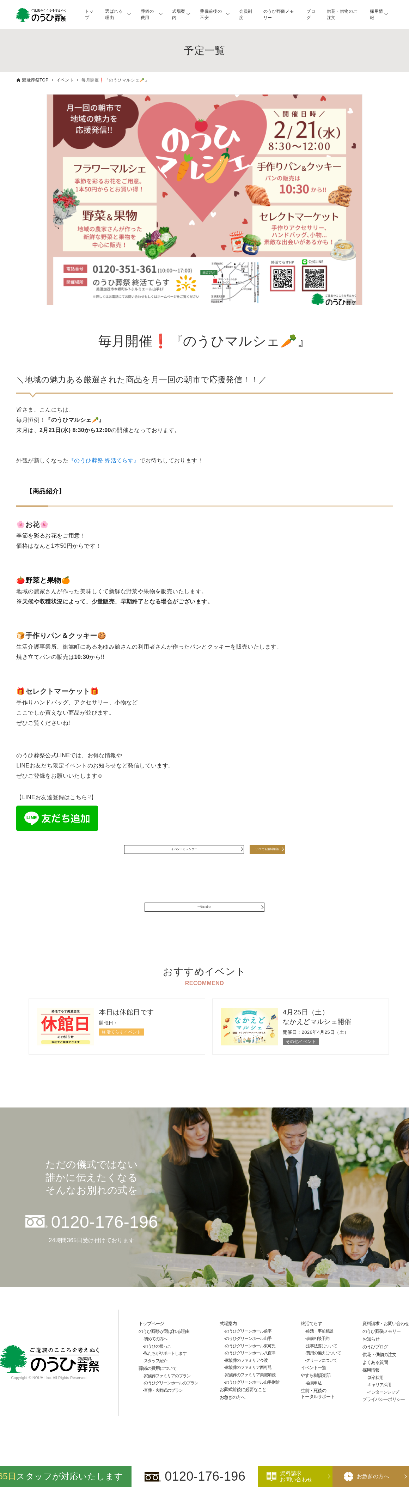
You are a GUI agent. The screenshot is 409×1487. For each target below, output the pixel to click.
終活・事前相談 (319, 1348)
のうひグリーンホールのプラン (171, 1399)
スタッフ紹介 (155, 1377)
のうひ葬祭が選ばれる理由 (164, 1348)
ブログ (310, 14)
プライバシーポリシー (383, 1416)
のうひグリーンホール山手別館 (252, 1399)
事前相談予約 (317, 1355)
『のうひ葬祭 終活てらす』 (104, 460)
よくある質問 (375, 1379)
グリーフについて (321, 1377)
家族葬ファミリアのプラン (167, 1392)
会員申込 (314, 1399)
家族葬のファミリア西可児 (248, 1384)
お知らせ (370, 1356)
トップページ (151, 1340)
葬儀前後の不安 (211, 14)
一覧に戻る (204, 920)
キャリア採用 (379, 1402)
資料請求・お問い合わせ (385, 1340)
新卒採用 (375, 1394)
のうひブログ (375, 1363)
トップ (89, 14)
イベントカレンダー (167, 854)
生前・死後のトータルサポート (318, 1410)
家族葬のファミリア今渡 (246, 1377)
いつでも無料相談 (267, 854)
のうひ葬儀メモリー (278, 14)
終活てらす (311, 1340)
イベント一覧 (313, 1385)
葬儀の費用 (147, 14)
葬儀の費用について (158, 1385)
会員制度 (245, 14)
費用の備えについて (323, 1369)
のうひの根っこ (157, 1363)
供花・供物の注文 (379, 1371)
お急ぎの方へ (232, 1414)
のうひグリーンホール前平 (248, 1348)
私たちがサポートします (165, 1370)
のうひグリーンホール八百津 (250, 1369)
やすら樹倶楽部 (315, 1392)
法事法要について (321, 1362)
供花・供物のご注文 (342, 14)
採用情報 (376, 14)
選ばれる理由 (114, 14)
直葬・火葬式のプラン (163, 1407)
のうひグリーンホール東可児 (250, 1362)
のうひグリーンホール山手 (248, 1355)
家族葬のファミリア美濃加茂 (250, 1391)
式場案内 (178, 14)
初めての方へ (155, 1355)
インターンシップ (383, 1409)
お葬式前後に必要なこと (243, 1406)
